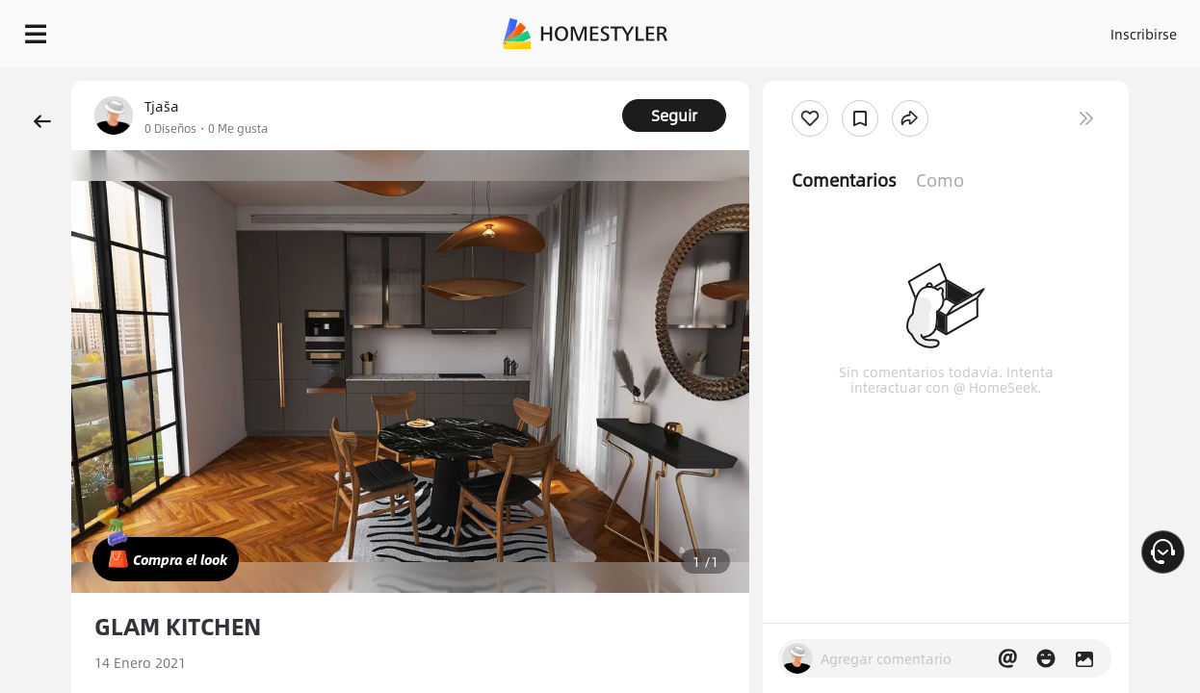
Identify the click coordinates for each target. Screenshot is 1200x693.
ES (996, 28)
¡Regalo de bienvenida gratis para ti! (776, 80)
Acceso (851, 28)
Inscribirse (927, 28)
